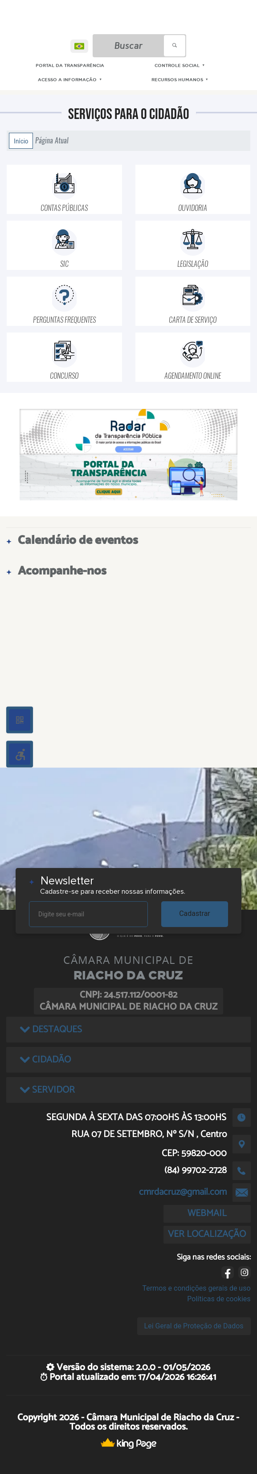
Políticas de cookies (218, 1299)
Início (21, 140)
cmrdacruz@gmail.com (183, 1192)
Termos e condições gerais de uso (197, 1288)
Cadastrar (194, 913)
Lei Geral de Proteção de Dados (194, 1326)
